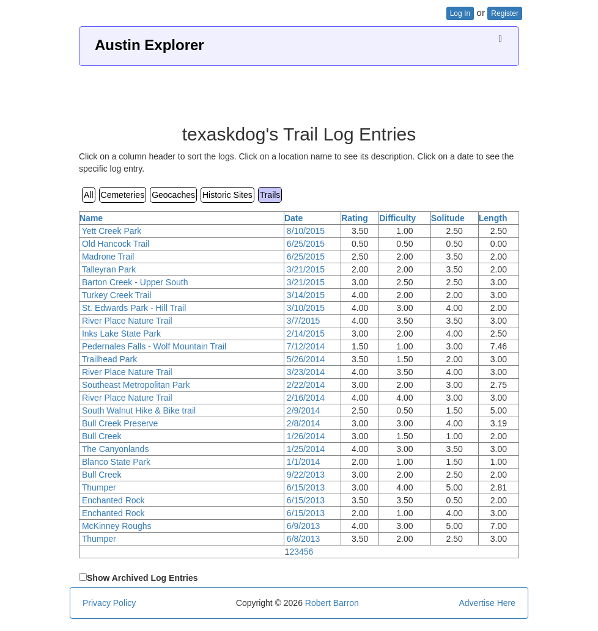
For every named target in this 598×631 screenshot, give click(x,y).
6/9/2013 (303, 526)
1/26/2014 (306, 436)
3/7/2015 (303, 321)
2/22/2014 (306, 385)
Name (91, 218)
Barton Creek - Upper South (135, 282)
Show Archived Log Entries (142, 578)
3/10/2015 (306, 308)
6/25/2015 (306, 244)
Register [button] (505, 13)
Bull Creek (102, 436)
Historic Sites (227, 195)
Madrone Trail (108, 256)
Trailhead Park (110, 359)
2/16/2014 (306, 398)
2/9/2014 (303, 410)
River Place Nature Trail (127, 321)
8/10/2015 (306, 231)
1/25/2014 (306, 449)
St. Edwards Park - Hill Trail (134, 308)
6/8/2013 (303, 539)
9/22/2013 (306, 475)
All (89, 195)
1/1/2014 (303, 462)
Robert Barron (332, 603)
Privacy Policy (109, 603)
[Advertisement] (299, 90)
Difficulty (397, 218)
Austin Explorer (149, 45)
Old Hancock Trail (115, 244)
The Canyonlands (115, 449)
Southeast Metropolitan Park (136, 385)
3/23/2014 (306, 372)
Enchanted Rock (113, 500)
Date (293, 218)
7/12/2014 (306, 346)
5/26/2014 (306, 359)
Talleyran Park (109, 269)
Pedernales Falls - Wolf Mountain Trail (154, 346)
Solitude (448, 218)
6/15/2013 (306, 487)
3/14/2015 (306, 295)
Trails (270, 195)
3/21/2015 (306, 269)
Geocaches (173, 195)
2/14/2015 (306, 333)
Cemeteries (123, 195)
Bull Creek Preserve (120, 423)
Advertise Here (487, 603)
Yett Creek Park (112, 231)
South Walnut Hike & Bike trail (139, 410)
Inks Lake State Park (121, 333)
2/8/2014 (303, 423)
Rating (354, 218)
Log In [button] (460, 13)
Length (493, 218)
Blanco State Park (116, 462)
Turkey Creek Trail (117, 295)
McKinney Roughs (117, 526)
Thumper (99, 487)
